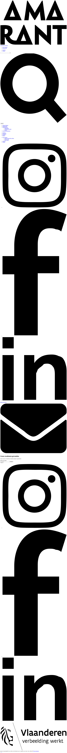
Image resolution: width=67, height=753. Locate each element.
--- (1, 752)
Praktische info (5, 127)
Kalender (4, 132)
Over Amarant (5, 47)
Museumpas (7, 128)
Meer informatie (36, 751)
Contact (4, 142)
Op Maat (4, 134)
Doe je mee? (7, 140)
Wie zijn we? (5, 48)
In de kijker (4, 133)
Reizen (4, 135)
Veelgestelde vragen (8, 129)
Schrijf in (11, 461)
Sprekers (4, 141)
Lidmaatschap (5, 126)
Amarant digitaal (5, 125)
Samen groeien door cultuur (9, 138)
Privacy (6, 130)
